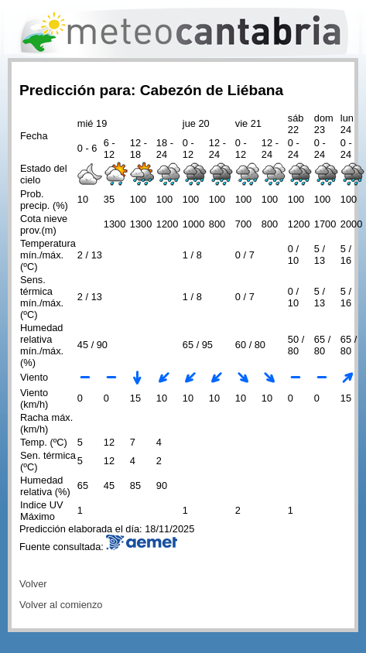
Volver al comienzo (60, 604)
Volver (33, 584)
